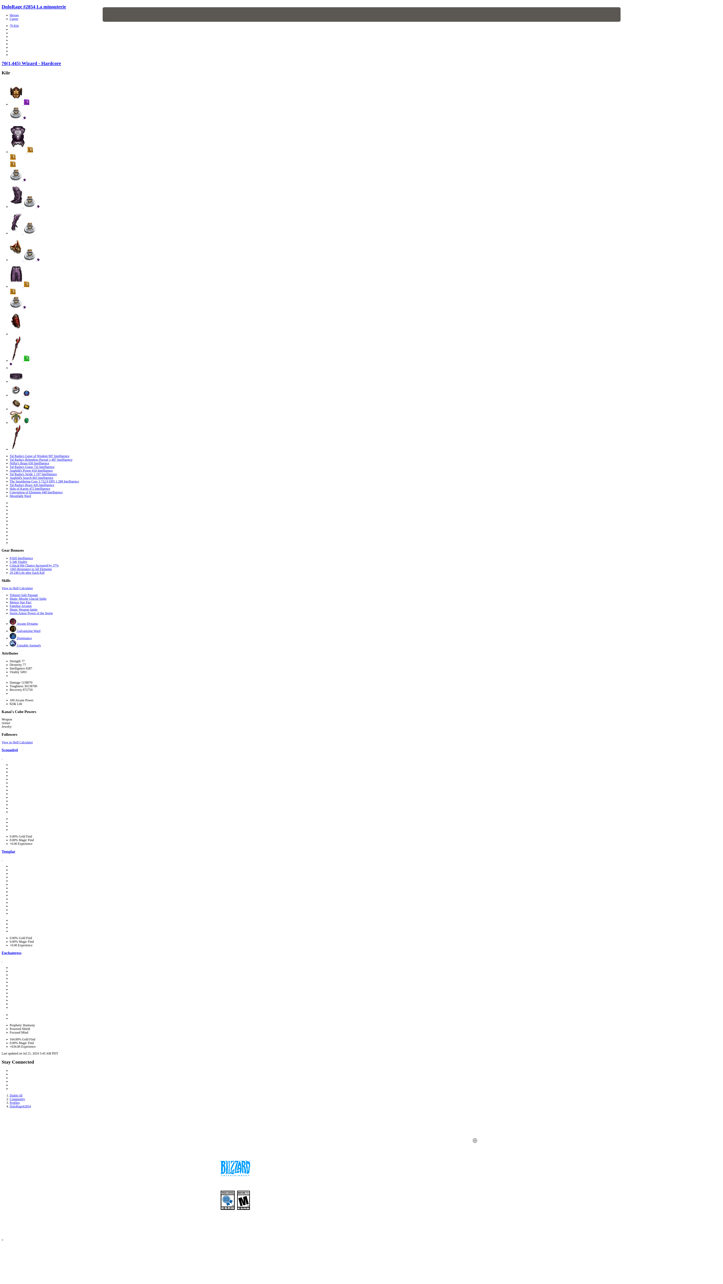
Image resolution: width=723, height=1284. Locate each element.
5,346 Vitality (18, 562)
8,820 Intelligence (21, 558)
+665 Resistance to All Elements (31, 569)
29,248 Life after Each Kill (27, 572)
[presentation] (117, 14)
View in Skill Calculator (17, 588)
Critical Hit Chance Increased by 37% (34, 565)
